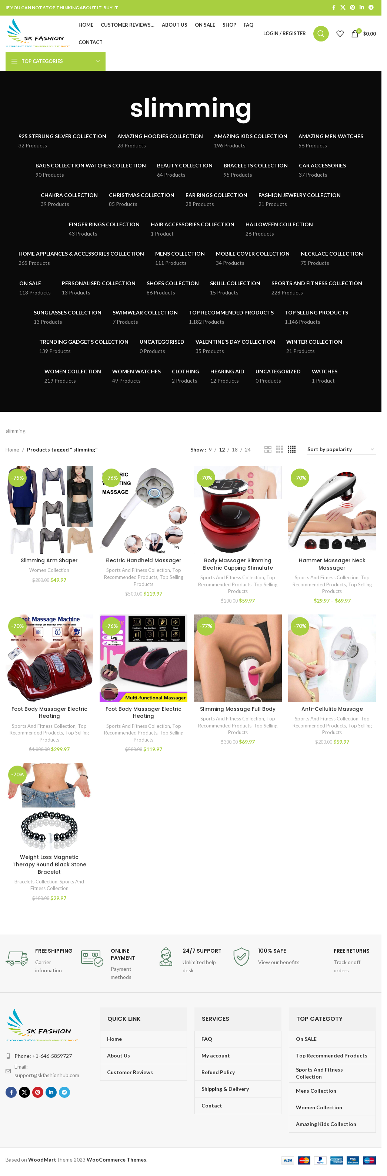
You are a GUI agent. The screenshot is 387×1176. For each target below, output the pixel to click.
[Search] (321, 34)
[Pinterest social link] (352, 8)
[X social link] (343, 8)
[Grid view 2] (267, 451)
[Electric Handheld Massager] (143, 511)
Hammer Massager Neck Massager (332, 566)
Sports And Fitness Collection (138, 572)
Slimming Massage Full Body (238, 710)
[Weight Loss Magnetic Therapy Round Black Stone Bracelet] (49, 809)
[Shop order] (341, 452)
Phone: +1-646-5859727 (43, 1058)
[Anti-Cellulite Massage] (332, 660)
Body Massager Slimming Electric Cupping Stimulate (238, 566)
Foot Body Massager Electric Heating (49, 714)
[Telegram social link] (371, 8)
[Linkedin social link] (361, 8)
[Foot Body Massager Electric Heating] (49, 660)
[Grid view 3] (279, 451)
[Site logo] (40, 34)
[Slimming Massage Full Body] (237, 660)
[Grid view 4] (292, 451)
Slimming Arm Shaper (49, 562)
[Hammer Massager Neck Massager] (332, 511)
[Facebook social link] (333, 8)
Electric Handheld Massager (143, 562)
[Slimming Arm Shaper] (49, 511)
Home (12, 452)
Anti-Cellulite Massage (332, 710)
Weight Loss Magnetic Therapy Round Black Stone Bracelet (49, 866)
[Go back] (120, 110)
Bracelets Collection (35, 883)
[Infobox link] (40, 963)
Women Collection (49, 572)
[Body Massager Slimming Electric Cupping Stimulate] (237, 511)
